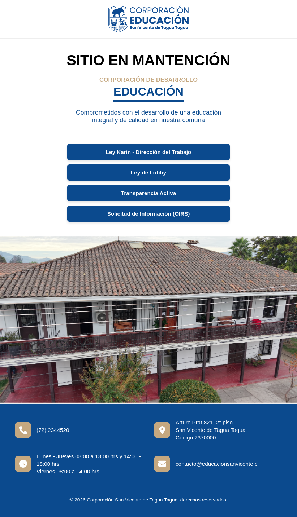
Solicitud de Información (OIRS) (148, 214)
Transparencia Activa (148, 193)
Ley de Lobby (148, 172)
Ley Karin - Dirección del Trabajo (148, 152)
